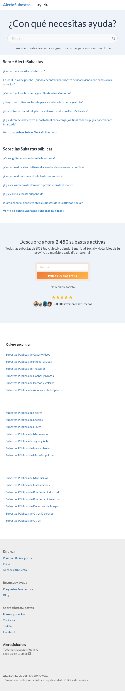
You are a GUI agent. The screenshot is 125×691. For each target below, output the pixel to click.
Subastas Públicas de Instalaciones (28, 485)
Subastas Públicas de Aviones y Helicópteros (34, 390)
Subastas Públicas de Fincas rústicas (29, 361)
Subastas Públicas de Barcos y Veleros (30, 383)
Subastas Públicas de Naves (23, 426)
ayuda (42, 5)
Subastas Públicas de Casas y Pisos (28, 354)
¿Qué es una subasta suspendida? (24, 193)
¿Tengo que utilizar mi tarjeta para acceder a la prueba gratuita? (43, 102)
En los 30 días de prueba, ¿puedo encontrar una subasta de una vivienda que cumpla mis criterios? (57, 82)
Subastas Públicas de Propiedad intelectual (33, 499)
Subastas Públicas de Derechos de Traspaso (33, 506)
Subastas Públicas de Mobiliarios (27, 478)
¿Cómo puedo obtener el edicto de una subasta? (33, 176)
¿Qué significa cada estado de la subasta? (29, 158)
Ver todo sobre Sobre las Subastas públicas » (34, 210)
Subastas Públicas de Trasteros (25, 368)
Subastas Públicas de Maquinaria (27, 434)
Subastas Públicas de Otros (23, 520)
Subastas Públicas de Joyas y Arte (27, 441)
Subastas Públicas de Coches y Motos (30, 375)
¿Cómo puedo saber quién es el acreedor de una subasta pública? (43, 167)
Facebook (9, 632)
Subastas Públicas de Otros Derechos (29, 513)
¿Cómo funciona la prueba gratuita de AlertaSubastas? (37, 93)
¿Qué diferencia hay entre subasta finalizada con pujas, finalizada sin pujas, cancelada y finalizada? (57, 122)
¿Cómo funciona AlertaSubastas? (24, 71)
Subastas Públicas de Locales (24, 419)
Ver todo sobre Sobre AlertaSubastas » (30, 132)
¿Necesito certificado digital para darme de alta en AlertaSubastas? (45, 111)
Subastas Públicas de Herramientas (28, 448)
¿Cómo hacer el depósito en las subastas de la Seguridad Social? (43, 202)
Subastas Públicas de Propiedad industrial (32, 492)
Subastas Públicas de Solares (24, 412)
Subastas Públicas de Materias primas (30, 455)
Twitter (8, 626)
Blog (6, 595)
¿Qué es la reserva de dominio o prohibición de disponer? (38, 185)
